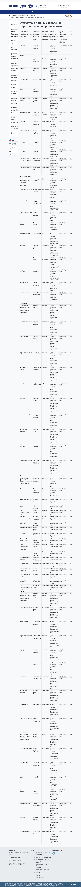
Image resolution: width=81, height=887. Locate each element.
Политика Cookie (54, 885)
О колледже (46, 852)
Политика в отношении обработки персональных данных (39, 876)
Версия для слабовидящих (66, 5)
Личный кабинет (63, 6)
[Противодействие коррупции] (13, 140)
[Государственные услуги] (13, 155)
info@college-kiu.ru (42, 6)
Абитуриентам (47, 857)
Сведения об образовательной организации (40, 854)
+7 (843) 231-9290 (42, 5)
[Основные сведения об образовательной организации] (13, 147)
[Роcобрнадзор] (13, 144)
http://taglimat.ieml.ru (65, 45)
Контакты (38, 857)
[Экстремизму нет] (13, 151)
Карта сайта (46, 869)
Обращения (46, 859)
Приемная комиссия (16, 860)
